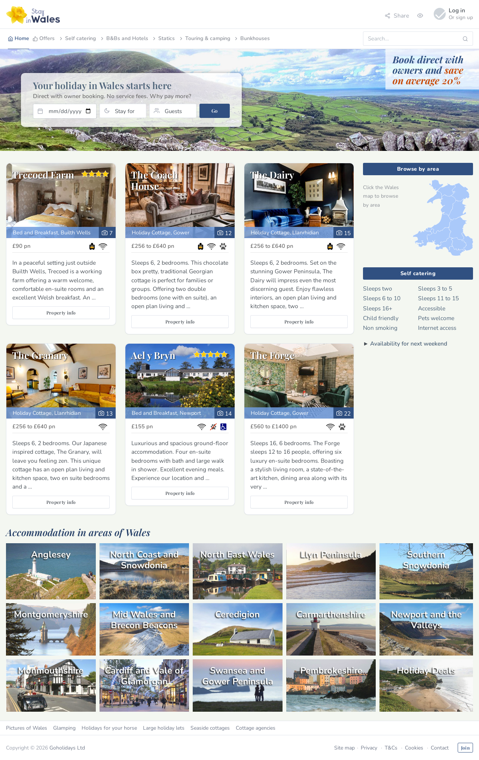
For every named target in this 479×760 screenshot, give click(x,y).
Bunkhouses (252, 38)
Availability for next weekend (408, 343)
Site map (344, 747)
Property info (61, 313)
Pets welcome (436, 318)
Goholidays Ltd (67, 747)
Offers (44, 38)
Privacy (369, 747)
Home (18, 38)
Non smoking (380, 328)
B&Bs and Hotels (124, 38)
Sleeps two (377, 288)
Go (214, 110)
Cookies (414, 747)
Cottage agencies (255, 728)
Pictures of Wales (26, 728)
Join (465, 748)
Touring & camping (204, 38)
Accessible (431, 308)
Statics (163, 38)
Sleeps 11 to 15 (438, 298)
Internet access (437, 328)
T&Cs (391, 747)
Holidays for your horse (109, 728)
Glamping (64, 728)
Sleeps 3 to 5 (435, 288)
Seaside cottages (210, 728)
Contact (440, 747)
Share (397, 15)
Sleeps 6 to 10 (381, 298)
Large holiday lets (163, 728)
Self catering (77, 38)
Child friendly (381, 318)
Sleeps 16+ (377, 308)
